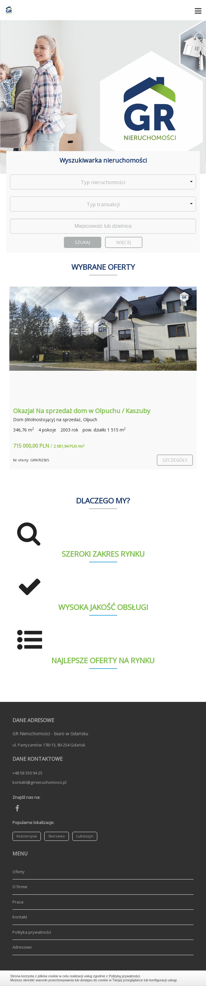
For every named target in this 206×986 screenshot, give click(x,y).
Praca (17, 902)
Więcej (123, 242)
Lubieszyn (84, 836)
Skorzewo (56, 836)
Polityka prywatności (31, 932)
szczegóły (174, 460)
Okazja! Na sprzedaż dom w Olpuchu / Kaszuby (81, 411)
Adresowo (22, 947)
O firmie (19, 886)
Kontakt (19, 917)
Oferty (18, 871)
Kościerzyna (27, 836)
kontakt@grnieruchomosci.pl (39, 782)
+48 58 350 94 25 (27, 773)
